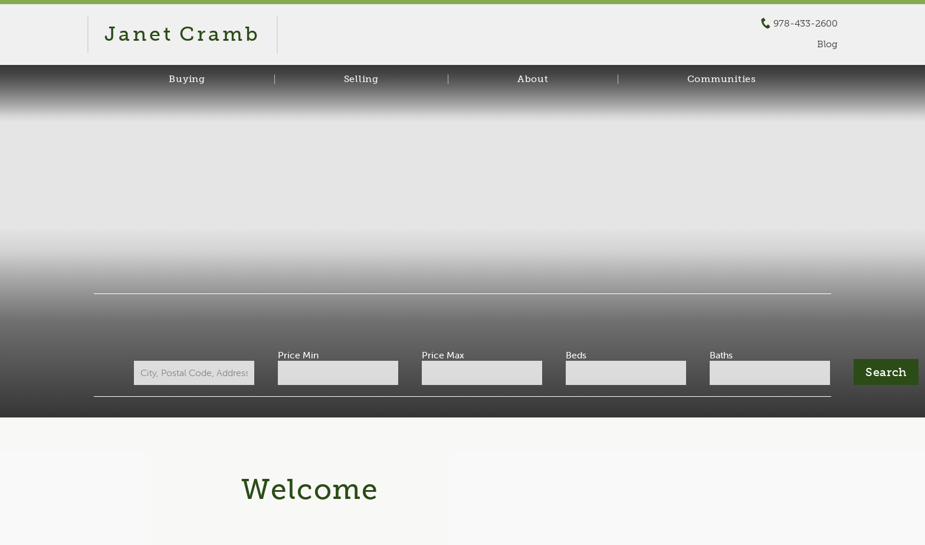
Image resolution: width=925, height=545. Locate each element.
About (533, 79)
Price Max (443, 355)
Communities (721, 79)
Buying (187, 79)
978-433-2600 (805, 23)
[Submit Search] (886, 372)
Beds (576, 355)
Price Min (298, 355)
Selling (361, 79)
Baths (721, 355)
